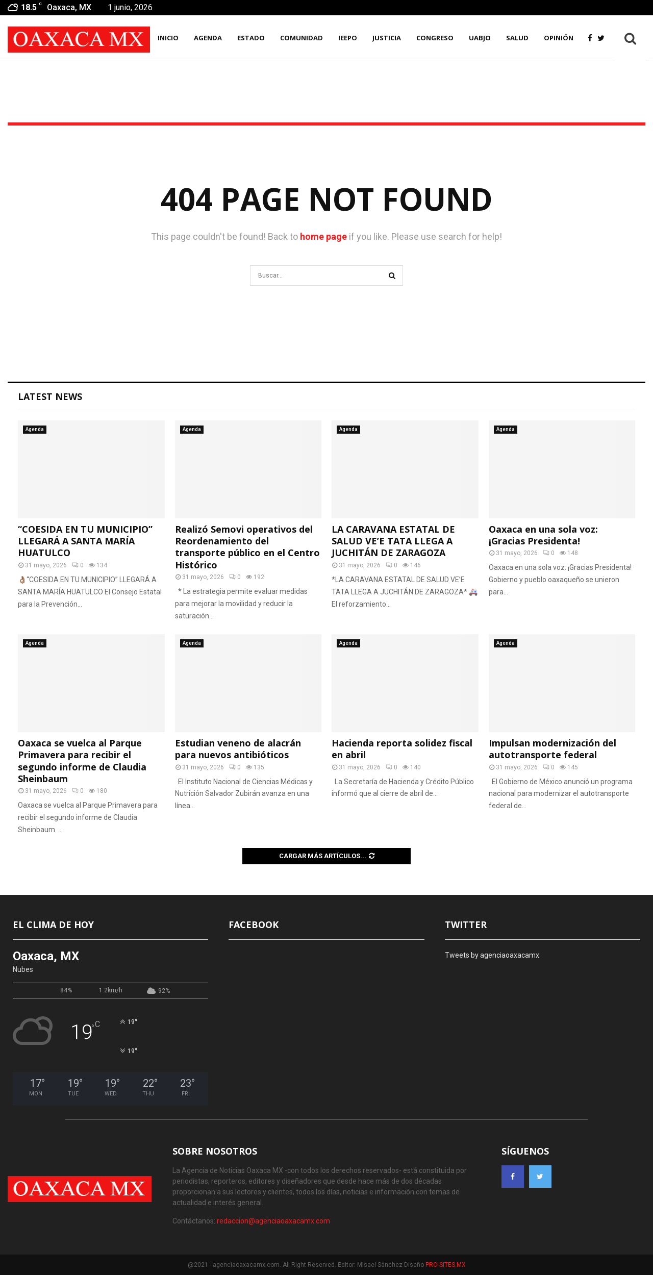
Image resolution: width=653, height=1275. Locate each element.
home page (323, 236)
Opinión (558, 37)
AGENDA (208, 37)
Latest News (50, 396)
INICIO (168, 37)
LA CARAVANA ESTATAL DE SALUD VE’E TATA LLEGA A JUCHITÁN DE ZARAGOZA (393, 541)
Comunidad (301, 37)
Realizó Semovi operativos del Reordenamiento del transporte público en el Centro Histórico (247, 547)
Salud (517, 37)
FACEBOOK (254, 924)
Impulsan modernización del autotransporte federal (552, 749)
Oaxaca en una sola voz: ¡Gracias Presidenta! (543, 535)
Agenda (35, 429)
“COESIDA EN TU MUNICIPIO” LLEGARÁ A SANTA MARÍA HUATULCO (85, 541)
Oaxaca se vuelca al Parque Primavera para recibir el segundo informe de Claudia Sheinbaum (82, 761)
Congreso (435, 37)
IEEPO (347, 37)
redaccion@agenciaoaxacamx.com (273, 1221)
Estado (251, 37)
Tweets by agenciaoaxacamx (492, 955)
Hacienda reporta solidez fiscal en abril (402, 749)
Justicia (386, 37)
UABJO (480, 37)
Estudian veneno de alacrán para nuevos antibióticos (238, 749)
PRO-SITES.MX (445, 1264)
